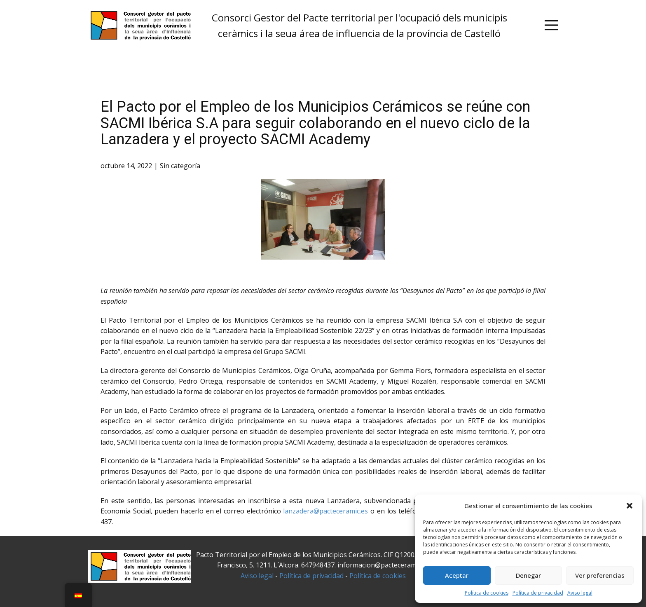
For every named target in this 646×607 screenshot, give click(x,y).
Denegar (528, 575)
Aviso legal (579, 592)
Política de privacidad (538, 592)
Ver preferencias (600, 575)
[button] (629, 506)
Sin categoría (180, 165)
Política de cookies (486, 592)
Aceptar (456, 575)
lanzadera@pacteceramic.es (325, 511)
